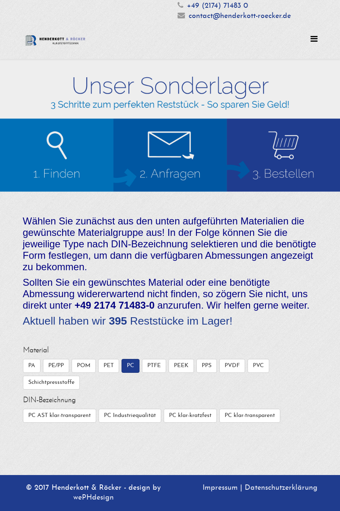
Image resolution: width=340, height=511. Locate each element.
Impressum (220, 488)
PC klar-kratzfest (190, 415)
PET (109, 366)
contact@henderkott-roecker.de (240, 16)
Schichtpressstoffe (51, 382)
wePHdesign (93, 498)
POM (83, 366)
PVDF (232, 366)
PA (31, 366)
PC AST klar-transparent (59, 415)
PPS (207, 366)
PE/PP (56, 366)
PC (130, 366)
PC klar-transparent (250, 415)
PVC (258, 366)
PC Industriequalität (130, 415)
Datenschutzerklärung (281, 488)
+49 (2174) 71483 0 (217, 6)
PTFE (154, 366)
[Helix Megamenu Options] (314, 40)
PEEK (181, 366)
